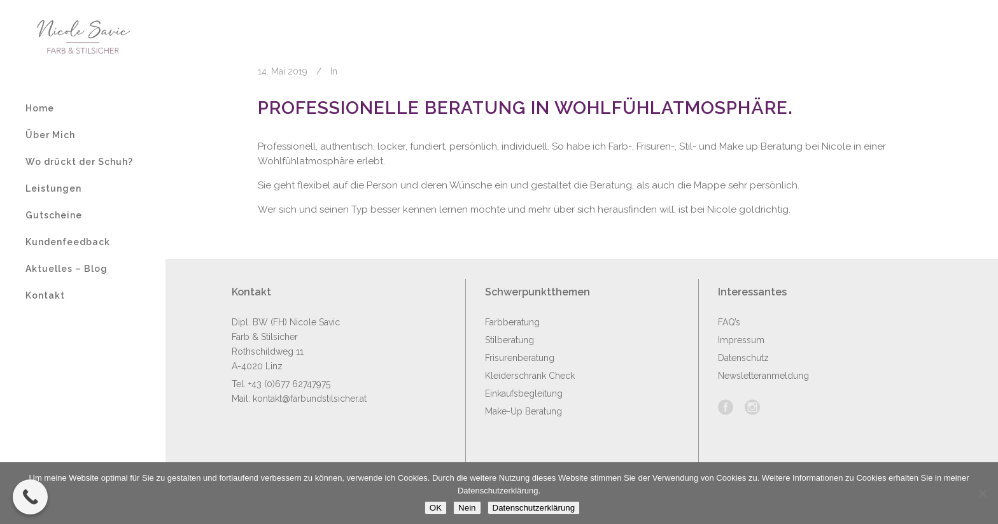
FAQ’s (729, 322)
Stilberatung (509, 340)
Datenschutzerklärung (534, 508)
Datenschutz (743, 358)
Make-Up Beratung (523, 411)
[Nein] (982, 493)
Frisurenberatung (519, 358)
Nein (466, 508)
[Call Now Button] (30, 496)
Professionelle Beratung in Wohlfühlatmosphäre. (525, 107)
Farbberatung (512, 322)
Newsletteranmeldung (763, 376)
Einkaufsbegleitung (524, 393)
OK (436, 508)
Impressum (741, 340)
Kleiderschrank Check (530, 376)
